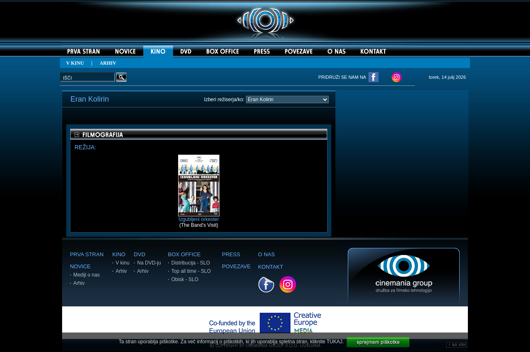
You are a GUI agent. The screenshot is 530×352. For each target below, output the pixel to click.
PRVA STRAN (87, 254)
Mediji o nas (86, 275)
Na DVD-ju (149, 263)
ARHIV (108, 63)
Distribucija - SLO (190, 263)
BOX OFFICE (184, 254)
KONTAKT (270, 267)
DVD (139, 254)
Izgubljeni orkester (198, 217)
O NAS (266, 254)
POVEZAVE (236, 266)
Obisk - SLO (184, 279)
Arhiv (78, 283)
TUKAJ (334, 342)
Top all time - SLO (191, 271)
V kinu (122, 263)
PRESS (231, 254)
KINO (118, 254)
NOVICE (80, 266)
